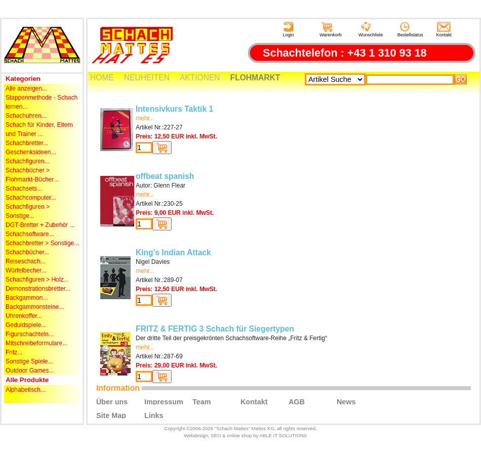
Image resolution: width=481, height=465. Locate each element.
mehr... (145, 118)
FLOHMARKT (255, 77)
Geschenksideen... (31, 152)
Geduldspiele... (26, 325)
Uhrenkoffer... (24, 315)
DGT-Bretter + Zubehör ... (40, 224)
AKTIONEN (200, 77)
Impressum (163, 401)
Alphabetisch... (26, 389)
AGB (297, 401)
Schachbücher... (27, 252)
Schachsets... (24, 188)
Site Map (111, 414)
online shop (239, 435)
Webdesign (196, 435)
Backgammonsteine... (35, 306)
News (346, 401)
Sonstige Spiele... (29, 361)
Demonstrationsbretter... (38, 288)
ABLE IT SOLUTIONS (283, 435)
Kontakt (444, 29)
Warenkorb (330, 29)
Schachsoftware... (30, 234)
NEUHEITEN (147, 77)
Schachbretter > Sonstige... (42, 243)
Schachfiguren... (28, 161)
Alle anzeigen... (26, 88)
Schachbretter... (27, 143)
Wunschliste (370, 29)
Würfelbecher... (26, 270)
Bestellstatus (410, 29)
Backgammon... (27, 297)
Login (288, 29)
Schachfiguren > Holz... (37, 279)
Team (201, 401)
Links (154, 414)
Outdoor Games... (30, 370)
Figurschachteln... (30, 334)
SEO (216, 435)
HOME (102, 77)
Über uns (112, 401)
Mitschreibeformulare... (36, 343)
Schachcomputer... (31, 197)
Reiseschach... (26, 261)
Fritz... (14, 352)
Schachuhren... (26, 115)
